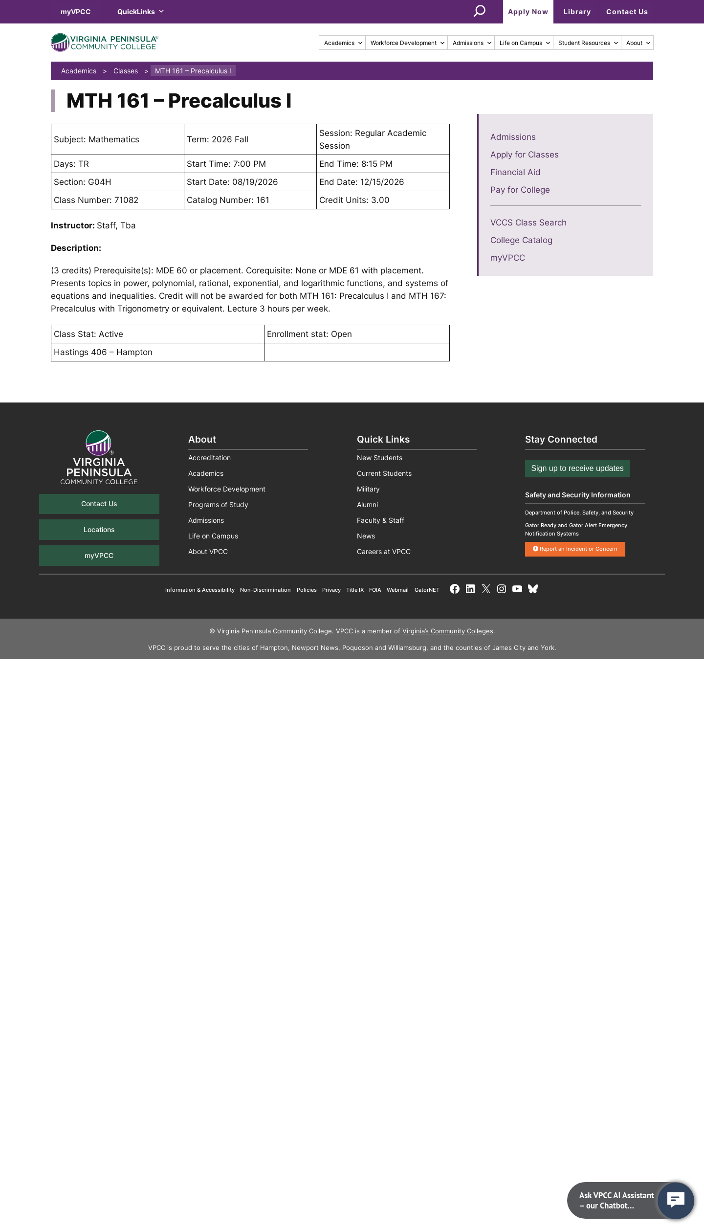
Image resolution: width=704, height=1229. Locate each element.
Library (577, 11)
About (638, 43)
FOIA (375, 589)
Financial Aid (515, 172)
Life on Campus (525, 43)
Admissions (472, 43)
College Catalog (521, 240)
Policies (307, 589)
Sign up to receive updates (577, 468)
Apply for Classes (524, 154)
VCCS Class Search (528, 222)
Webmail (398, 589)
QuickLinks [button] (141, 11)
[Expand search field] (479, 11)
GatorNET (427, 589)
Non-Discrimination (265, 589)
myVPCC (76, 11)
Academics (343, 43)
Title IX (355, 589)
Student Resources (588, 43)
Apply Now (528, 11)
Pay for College (520, 190)
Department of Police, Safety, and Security (579, 512)
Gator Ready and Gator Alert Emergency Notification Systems (576, 529)
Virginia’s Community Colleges (447, 631)
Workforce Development (408, 43)
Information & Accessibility (200, 589)
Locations (99, 529)
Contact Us (627, 11)
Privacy (331, 589)
